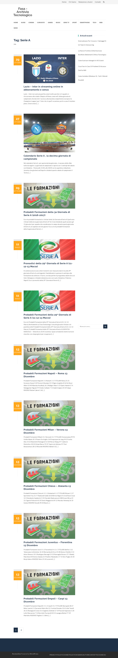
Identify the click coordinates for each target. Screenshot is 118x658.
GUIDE (23, 22)
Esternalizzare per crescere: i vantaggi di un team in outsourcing (92, 43)
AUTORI (86, 655)
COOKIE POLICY (68, 655)
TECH (94, 22)
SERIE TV (66, 22)
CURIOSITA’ (41, 22)
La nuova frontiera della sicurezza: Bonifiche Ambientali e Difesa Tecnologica (92, 53)
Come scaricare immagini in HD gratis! (91, 60)
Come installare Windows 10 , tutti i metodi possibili (92, 78)
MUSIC (58, 22)
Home (64, 2)
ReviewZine (16, 654)
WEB (100, 22)
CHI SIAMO (79, 655)
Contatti (98, 2)
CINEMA (31, 22)
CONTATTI (93, 655)
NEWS (16, 28)
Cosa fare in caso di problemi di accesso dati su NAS (92, 68)
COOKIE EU (101, 655)
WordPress (34, 654)
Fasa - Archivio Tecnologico (22, 12)
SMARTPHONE (85, 22)
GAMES (50, 22)
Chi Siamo (72, 2)
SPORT (74, 22)
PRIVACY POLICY (56, 655)
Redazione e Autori (85, 2)
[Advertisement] (93, 119)
